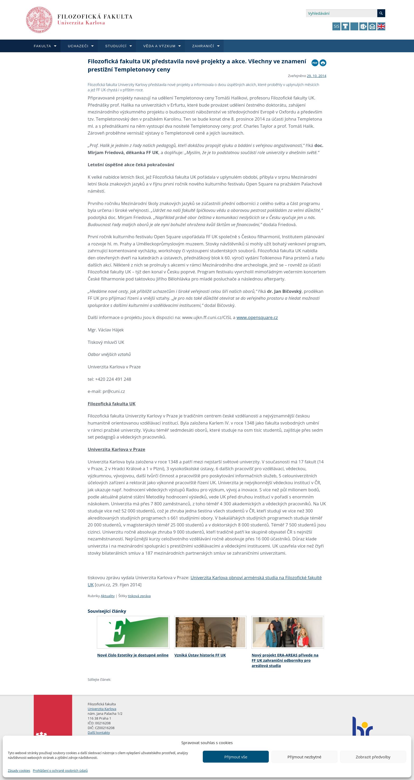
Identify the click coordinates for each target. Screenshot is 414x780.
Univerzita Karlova (102, 708)
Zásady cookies (19, 770)
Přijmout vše (235, 756)
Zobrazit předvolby (373, 756)
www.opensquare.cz (257, 317)
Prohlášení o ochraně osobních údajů (60, 770)
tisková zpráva (139, 595)
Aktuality (108, 595)
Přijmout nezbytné (304, 756)
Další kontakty (99, 732)
